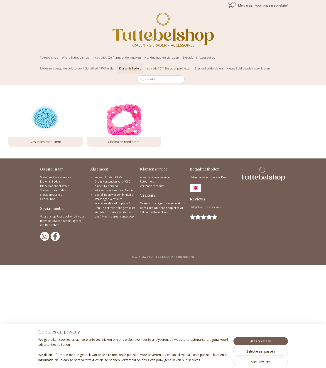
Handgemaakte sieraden (162, 57)
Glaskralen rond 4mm (45, 142)
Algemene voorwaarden (155, 177)
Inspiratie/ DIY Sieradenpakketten (168, 68)
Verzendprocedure (152, 186)
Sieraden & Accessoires (199, 57)
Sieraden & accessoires (55, 177)
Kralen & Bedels (130, 68)
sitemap (183, 256)
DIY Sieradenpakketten (54, 186)
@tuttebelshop (50, 225)
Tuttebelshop (49, 57)
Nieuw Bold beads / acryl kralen (248, 68)
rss (192, 256)
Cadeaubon (47, 199)
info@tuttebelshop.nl (162, 208)
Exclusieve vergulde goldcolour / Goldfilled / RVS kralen (77, 68)
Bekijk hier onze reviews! (205, 207)
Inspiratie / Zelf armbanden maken (117, 57)
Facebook (63, 216)
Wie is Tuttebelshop (75, 57)
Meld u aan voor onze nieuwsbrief (263, 5)
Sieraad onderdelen (209, 68)
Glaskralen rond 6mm (124, 142)
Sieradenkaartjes (51, 195)
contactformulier (156, 212)
